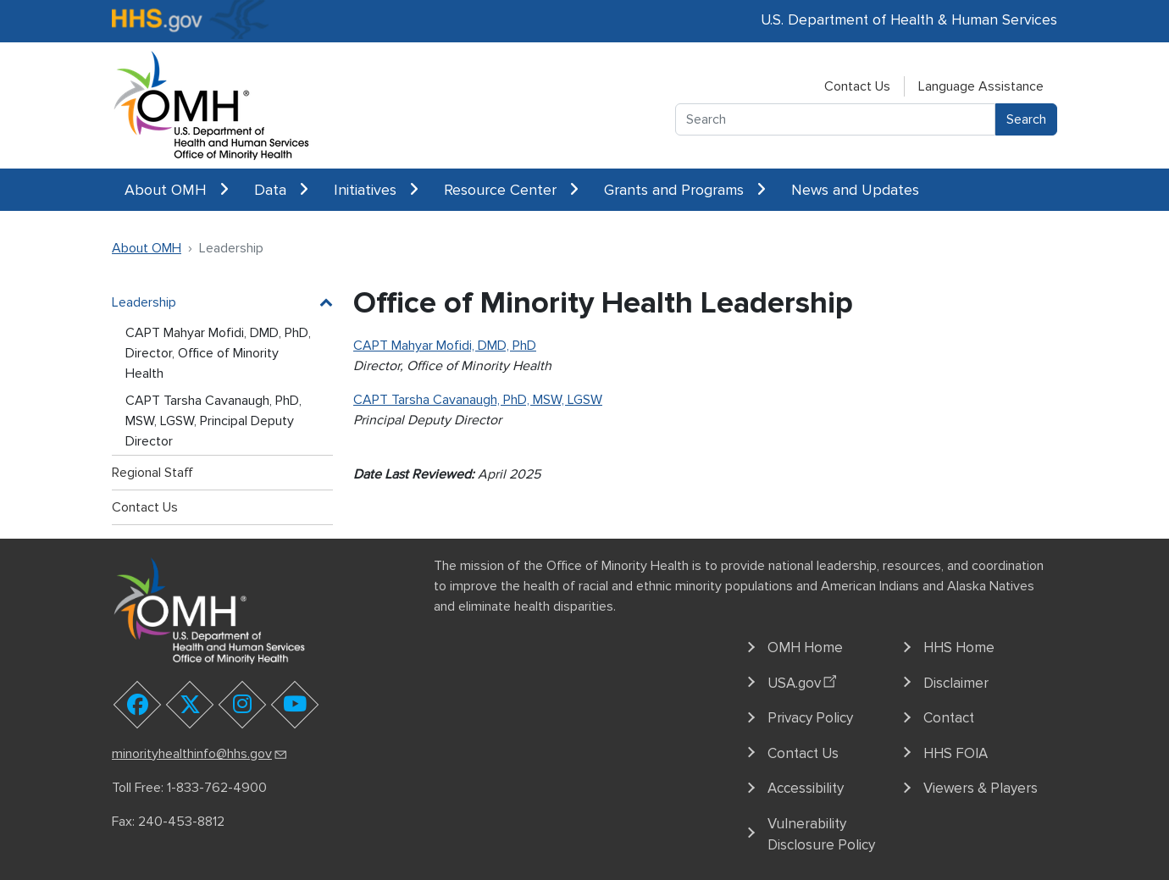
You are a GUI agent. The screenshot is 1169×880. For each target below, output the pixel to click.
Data (281, 189)
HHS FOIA (955, 753)
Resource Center (511, 189)
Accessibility (805, 788)
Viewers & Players (980, 788)
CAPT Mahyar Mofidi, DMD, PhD (444, 345)
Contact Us (857, 86)
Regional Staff (152, 472)
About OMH (177, 189)
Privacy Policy (810, 718)
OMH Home (805, 647)
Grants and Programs (685, 189)
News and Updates (855, 189)
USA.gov (804, 680)
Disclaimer (956, 683)
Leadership (144, 302)
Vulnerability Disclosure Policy (821, 835)
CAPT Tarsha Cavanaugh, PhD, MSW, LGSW (477, 399)
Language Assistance (981, 86)
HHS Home (958, 647)
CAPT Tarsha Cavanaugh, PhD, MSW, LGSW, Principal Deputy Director (213, 421)
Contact (948, 718)
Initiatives (376, 189)
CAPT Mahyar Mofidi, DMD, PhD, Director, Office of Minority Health (218, 353)
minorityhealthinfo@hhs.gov (200, 753)
